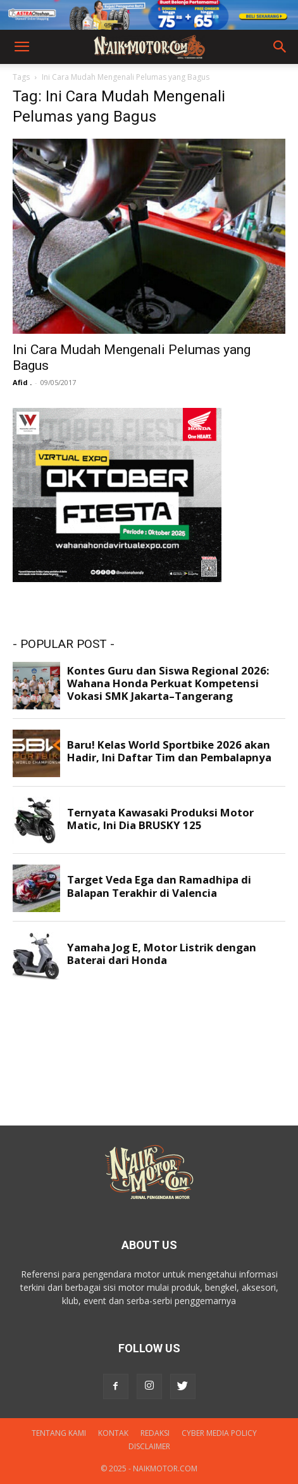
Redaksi (155, 1433)
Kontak (113, 1433)
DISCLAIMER (149, 1446)
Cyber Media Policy (219, 1433)
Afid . (22, 382)
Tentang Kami (59, 1433)
